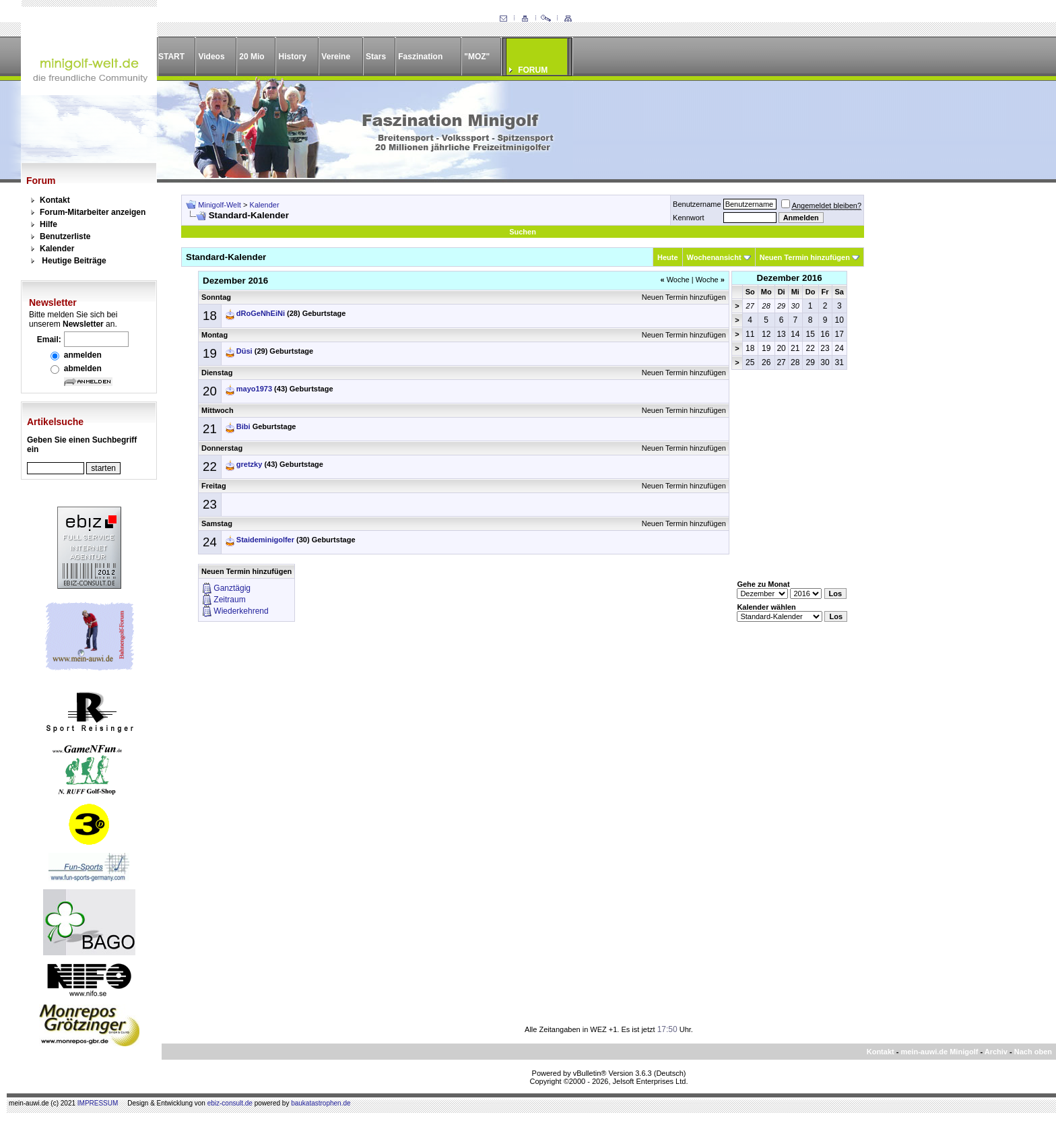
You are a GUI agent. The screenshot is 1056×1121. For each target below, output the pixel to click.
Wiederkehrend (240, 611)
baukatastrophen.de (320, 1103)
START (171, 56)
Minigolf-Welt (219, 205)
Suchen (522, 232)
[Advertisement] (952, 397)
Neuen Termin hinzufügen (805, 257)
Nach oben (1033, 1052)
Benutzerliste (65, 236)
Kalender (57, 248)
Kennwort (688, 218)
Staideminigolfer (265, 540)
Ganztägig (232, 588)
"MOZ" (477, 56)
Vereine (335, 56)
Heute (667, 257)
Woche (674, 280)
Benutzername (697, 204)
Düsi (244, 351)
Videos (211, 56)
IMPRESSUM (98, 1103)
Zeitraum (229, 599)
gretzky (249, 464)
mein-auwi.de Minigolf (939, 1052)
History (292, 56)
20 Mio (251, 56)
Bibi (243, 426)
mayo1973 (254, 389)
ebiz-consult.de (230, 1103)
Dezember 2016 (789, 278)
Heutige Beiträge (74, 260)
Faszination (420, 56)
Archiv (996, 1052)
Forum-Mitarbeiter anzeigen (92, 212)
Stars (376, 56)
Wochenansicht (714, 257)
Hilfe (48, 224)
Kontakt (55, 200)
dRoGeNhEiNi (260, 313)
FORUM (533, 70)
